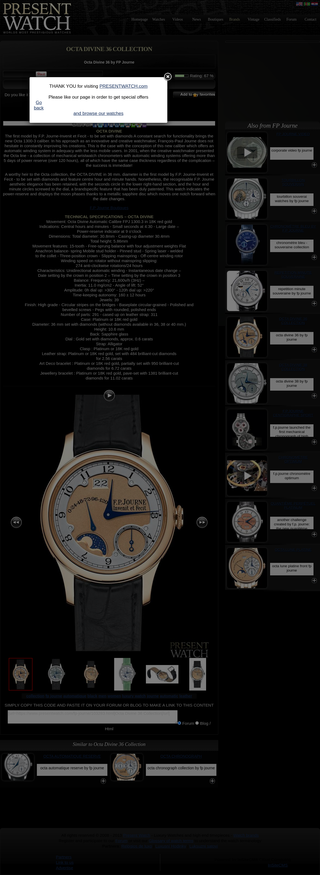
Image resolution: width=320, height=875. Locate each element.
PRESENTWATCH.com (124, 86)
